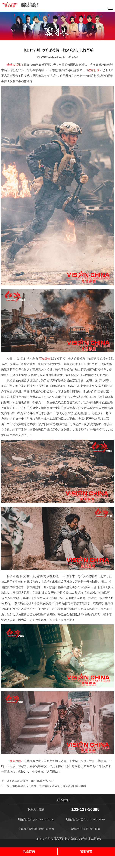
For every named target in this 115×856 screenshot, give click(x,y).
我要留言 (86, 851)
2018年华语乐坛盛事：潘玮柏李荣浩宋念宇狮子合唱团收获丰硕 (49, 786)
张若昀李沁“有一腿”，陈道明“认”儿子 (33, 780)
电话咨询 (29, 851)
